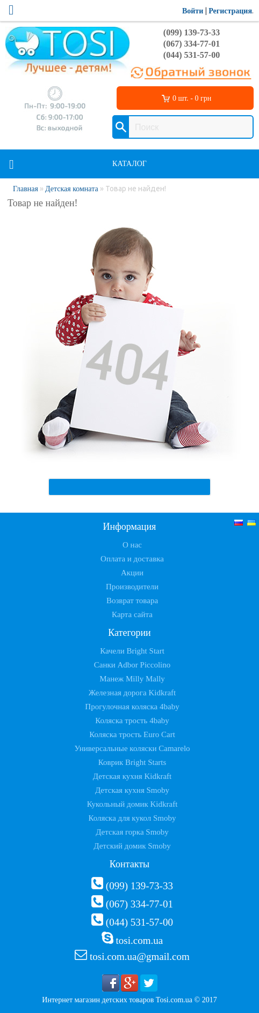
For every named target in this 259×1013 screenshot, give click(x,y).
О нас (132, 545)
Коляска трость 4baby (132, 720)
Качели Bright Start (132, 651)
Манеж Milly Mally (132, 678)
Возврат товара (132, 600)
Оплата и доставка (132, 558)
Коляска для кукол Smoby (132, 818)
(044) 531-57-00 (191, 54)
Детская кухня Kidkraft (132, 776)
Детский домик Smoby (131, 846)
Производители (132, 586)
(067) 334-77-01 (191, 43)
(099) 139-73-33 (191, 32)
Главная (25, 189)
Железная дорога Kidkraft (132, 692)
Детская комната (71, 189)
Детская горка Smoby (132, 832)
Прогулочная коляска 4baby (132, 706)
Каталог (129, 164)
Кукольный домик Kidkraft (132, 804)
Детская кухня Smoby (132, 790)
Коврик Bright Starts (132, 762)
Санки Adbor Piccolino (132, 665)
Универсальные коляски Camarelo (132, 748)
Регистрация (230, 11)
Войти (192, 11)
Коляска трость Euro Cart (132, 734)
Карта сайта (132, 614)
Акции (132, 572)
